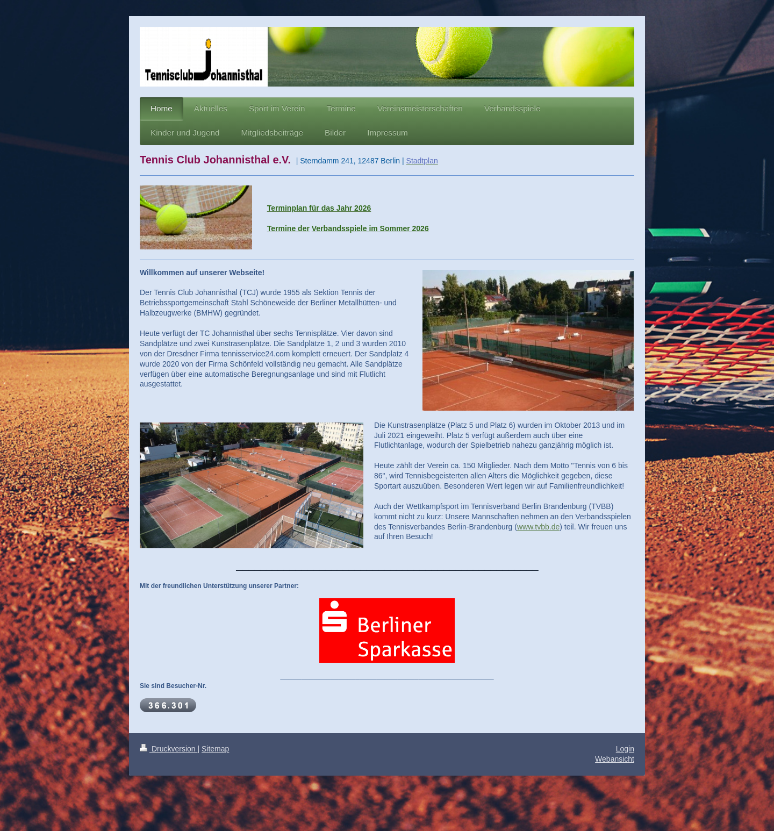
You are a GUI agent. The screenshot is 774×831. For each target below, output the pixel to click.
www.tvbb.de (538, 526)
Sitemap (215, 748)
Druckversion (168, 748)
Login (625, 748)
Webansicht (614, 759)
